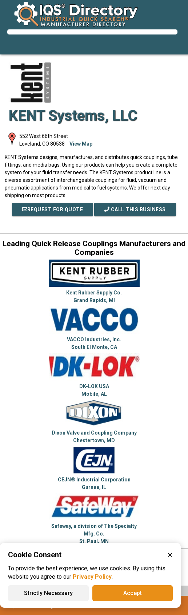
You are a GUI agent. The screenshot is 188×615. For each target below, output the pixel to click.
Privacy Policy (92, 576)
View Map (80, 144)
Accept (132, 593)
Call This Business (135, 209)
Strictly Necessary (48, 593)
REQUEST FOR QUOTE (52, 209)
